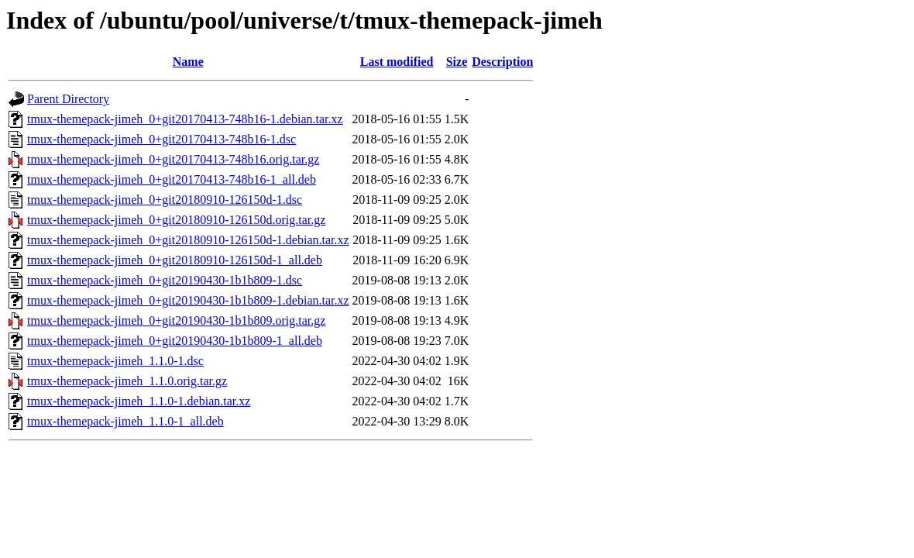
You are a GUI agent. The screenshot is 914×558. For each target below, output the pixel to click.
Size (457, 61)
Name (188, 61)
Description (502, 61)
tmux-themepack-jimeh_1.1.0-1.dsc (115, 360)
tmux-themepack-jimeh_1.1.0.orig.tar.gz (127, 381)
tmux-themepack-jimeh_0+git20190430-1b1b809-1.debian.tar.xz (188, 300)
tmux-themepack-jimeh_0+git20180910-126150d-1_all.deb (174, 260)
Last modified (397, 61)
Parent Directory (68, 98)
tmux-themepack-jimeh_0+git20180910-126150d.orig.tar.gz (176, 219)
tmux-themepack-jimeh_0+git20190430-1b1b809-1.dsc (164, 280)
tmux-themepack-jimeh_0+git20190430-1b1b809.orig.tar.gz (176, 320)
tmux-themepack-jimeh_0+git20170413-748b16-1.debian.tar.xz (185, 119)
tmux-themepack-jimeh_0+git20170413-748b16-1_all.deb (171, 179)
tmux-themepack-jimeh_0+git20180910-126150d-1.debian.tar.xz (188, 239)
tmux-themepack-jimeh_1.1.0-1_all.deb (125, 421)
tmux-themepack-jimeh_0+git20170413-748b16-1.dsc (161, 139)
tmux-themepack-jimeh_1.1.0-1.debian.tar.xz (138, 401)
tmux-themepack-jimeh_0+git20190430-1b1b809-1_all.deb (174, 340)
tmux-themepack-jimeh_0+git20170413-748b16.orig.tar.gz (173, 159)
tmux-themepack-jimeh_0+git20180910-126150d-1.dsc (164, 199)
